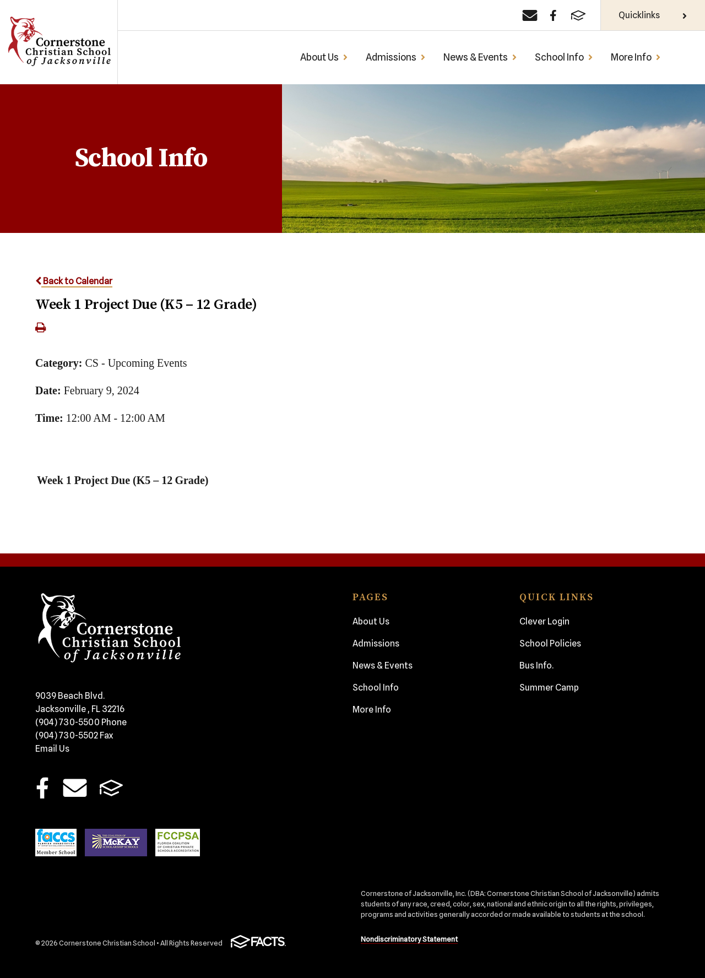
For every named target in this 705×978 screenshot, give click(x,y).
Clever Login (544, 621)
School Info (564, 57)
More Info (636, 57)
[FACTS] (578, 15)
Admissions (396, 57)
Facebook (43, 788)
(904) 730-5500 (81, 722)
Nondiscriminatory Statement (409, 939)
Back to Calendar (73, 281)
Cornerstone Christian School (59, 42)
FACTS (111, 788)
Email (74, 788)
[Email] (530, 15)
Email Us (52, 748)
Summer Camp (549, 687)
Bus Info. (536, 665)
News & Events (480, 57)
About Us (324, 57)
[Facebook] (553, 15)
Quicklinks (653, 15)
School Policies (550, 643)
